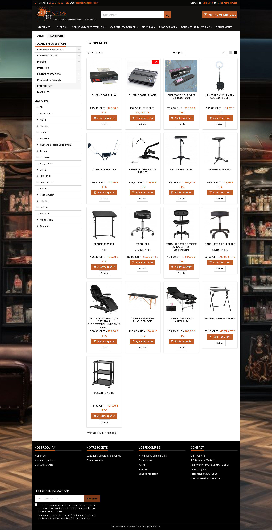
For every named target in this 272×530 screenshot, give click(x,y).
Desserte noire (104, 393)
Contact (197, 447)
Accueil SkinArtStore (50, 44)
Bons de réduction (148, 473)
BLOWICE (44, 138)
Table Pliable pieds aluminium (181, 320)
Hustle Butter (47, 194)
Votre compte (149, 447)
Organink (45, 226)
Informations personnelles (153, 455)
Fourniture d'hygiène (195, 27)
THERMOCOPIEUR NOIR (142, 95)
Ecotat (43, 169)
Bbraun (44, 126)
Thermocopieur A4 (104, 95)
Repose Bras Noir (220, 169)
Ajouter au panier (104, 118)
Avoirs (142, 464)
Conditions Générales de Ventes (104, 455)
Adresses (144, 469)
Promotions (41, 455)
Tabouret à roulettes (220, 244)
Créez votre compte (227, 2)
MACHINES (44, 27)
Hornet (43, 188)
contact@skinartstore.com (76, 518)
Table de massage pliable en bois (142, 320)
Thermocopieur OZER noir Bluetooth (181, 96)
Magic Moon (46, 219)
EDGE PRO (45, 176)
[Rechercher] (136, 14)
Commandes (145, 460)
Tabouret (142, 244)
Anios (43, 119)
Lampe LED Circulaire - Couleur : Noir (220, 96)
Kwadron (45, 213)
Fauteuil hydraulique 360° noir (104, 320)
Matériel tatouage (123, 27)
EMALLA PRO (46, 182)
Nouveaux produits (45, 460)
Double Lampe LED (104, 169)
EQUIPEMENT (224, 27)
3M (41, 107)
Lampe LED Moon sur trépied (142, 171)
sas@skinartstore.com (87, 2)
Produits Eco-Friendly (49, 79)
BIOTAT (44, 132)
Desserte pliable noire (220, 318)
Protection (167, 27)
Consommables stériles (88, 27)
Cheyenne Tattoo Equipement (55, 144)
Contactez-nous (95, 460)
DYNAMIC (45, 157)
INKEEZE (44, 207)
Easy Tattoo (46, 163)
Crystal (43, 151)
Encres (61, 27)
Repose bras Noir (181, 169)
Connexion (207, 2)
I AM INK (44, 201)
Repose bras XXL (104, 244)
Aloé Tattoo (46, 113)
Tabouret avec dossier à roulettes (181, 245)
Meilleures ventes (44, 464)
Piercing (147, 27)
